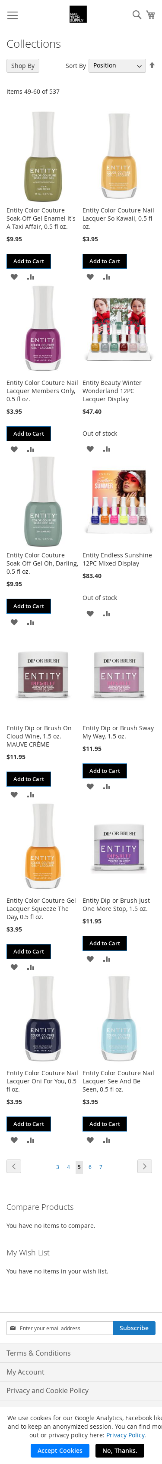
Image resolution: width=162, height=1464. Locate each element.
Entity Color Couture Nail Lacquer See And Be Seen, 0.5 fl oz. (118, 1081)
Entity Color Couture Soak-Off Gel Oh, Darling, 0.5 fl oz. (42, 563)
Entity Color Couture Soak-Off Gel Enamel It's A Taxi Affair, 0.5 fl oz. (41, 218)
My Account (25, 1372)
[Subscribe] (134, 1328)
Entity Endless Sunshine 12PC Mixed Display (117, 559)
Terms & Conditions (38, 1353)
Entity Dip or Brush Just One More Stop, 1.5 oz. (116, 904)
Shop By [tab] (23, 66)
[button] (14, 276)
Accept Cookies (60, 1450)
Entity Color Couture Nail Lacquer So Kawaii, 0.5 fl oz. (118, 218)
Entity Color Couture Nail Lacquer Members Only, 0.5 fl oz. (42, 390)
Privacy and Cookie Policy (47, 1390)
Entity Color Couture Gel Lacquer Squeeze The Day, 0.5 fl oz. (41, 908)
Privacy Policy (125, 1435)
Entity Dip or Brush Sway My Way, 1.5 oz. (118, 732)
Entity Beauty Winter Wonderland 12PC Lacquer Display (112, 390)
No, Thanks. (119, 1450)
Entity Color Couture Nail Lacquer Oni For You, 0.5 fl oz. (42, 1081)
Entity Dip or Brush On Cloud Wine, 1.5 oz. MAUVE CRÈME (39, 736)
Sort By (76, 65)
